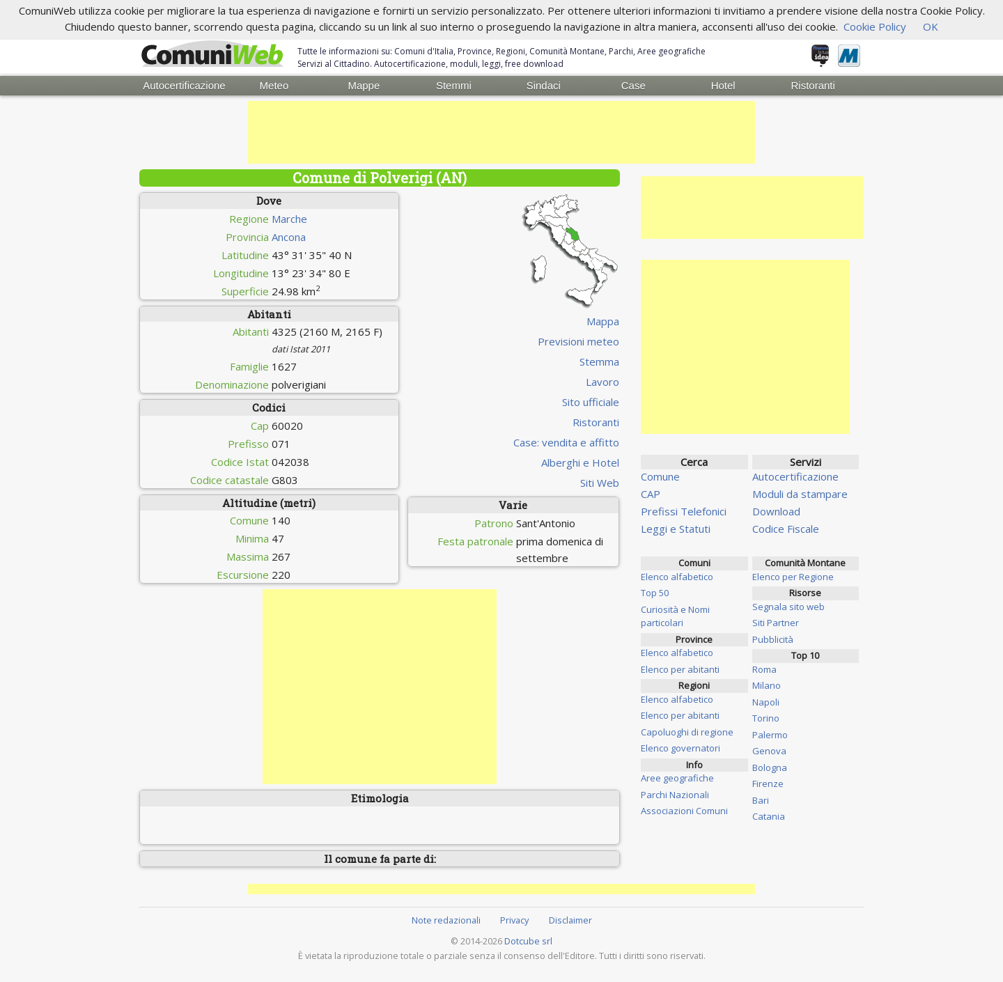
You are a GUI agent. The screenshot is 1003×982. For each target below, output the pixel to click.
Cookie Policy (874, 26)
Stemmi (454, 85)
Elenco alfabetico (677, 575)
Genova (769, 749)
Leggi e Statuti (675, 527)
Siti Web (599, 481)
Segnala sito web (788, 605)
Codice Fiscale (785, 527)
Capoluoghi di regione (687, 730)
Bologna (769, 766)
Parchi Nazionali (675, 793)
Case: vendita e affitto (566, 441)
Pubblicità (772, 638)
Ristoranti (812, 85)
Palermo (770, 733)
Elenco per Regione (793, 575)
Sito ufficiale (590, 400)
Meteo (274, 85)
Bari (760, 799)
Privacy (514, 918)
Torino (765, 716)
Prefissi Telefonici (683, 510)
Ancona (289, 235)
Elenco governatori (680, 746)
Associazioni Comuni (684, 809)
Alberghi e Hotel (580, 461)
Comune (660, 475)
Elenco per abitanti (680, 668)
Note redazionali (446, 918)
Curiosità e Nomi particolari (675, 615)
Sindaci (544, 85)
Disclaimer (570, 918)
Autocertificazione (184, 85)
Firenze (768, 782)
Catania (768, 815)
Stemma (599, 360)
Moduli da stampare (800, 492)
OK (930, 26)
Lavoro (602, 380)
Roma (764, 668)
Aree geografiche (677, 776)
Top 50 (655, 591)
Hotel (723, 85)
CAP (650, 492)
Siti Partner (775, 621)
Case (633, 85)
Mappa (602, 320)
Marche (289, 217)
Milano (766, 684)
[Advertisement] (501, 131)
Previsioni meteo (578, 340)
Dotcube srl (528, 939)
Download (776, 510)
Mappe (364, 85)
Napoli (765, 700)
